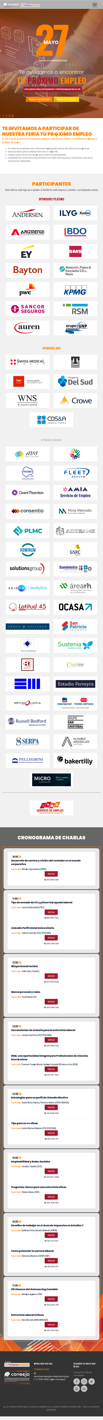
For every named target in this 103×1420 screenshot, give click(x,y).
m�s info (53, 152)
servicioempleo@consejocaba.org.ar (51, 1380)
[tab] (51, 870)
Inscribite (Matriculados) (39, 99)
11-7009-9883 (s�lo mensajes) (50, 1383)
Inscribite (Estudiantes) (66, 99)
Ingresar (51, 875)
